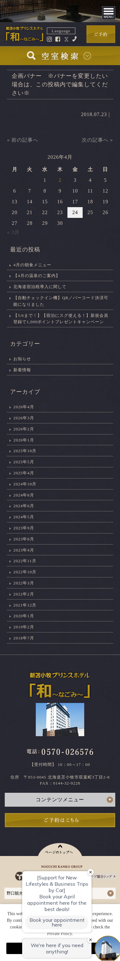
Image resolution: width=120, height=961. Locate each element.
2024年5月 (23, 516)
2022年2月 (23, 594)
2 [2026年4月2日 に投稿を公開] (60, 180)
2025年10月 (24, 450)
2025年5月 (23, 461)
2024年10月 (24, 484)
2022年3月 (23, 583)
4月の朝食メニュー (32, 264)
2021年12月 (24, 605)
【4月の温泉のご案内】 (36, 275)
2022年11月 (24, 560)
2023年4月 (23, 550)
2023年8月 (23, 539)
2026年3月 (23, 418)
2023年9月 (23, 528)
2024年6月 (23, 505)
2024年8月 (23, 495)
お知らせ (22, 358)
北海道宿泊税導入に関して (39, 286)
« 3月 (13, 232)
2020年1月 (23, 615)
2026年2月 (23, 429)
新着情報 (22, 369)
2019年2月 (23, 627)
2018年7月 (23, 638)
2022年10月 (24, 572)
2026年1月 (23, 440)
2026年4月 (23, 406)
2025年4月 (23, 473)
